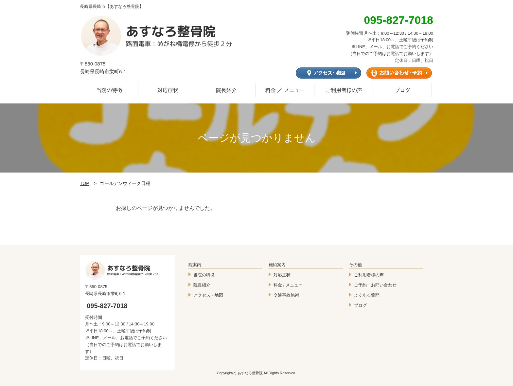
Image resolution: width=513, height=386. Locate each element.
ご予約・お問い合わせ (375, 285)
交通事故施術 (286, 295)
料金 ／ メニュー (285, 90)
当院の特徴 (109, 90)
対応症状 (167, 90)
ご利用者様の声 (344, 90)
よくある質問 (367, 295)
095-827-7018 (107, 305)
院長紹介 (226, 90)
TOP (84, 183)
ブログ (402, 90)
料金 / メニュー (288, 285)
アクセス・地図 (208, 295)
